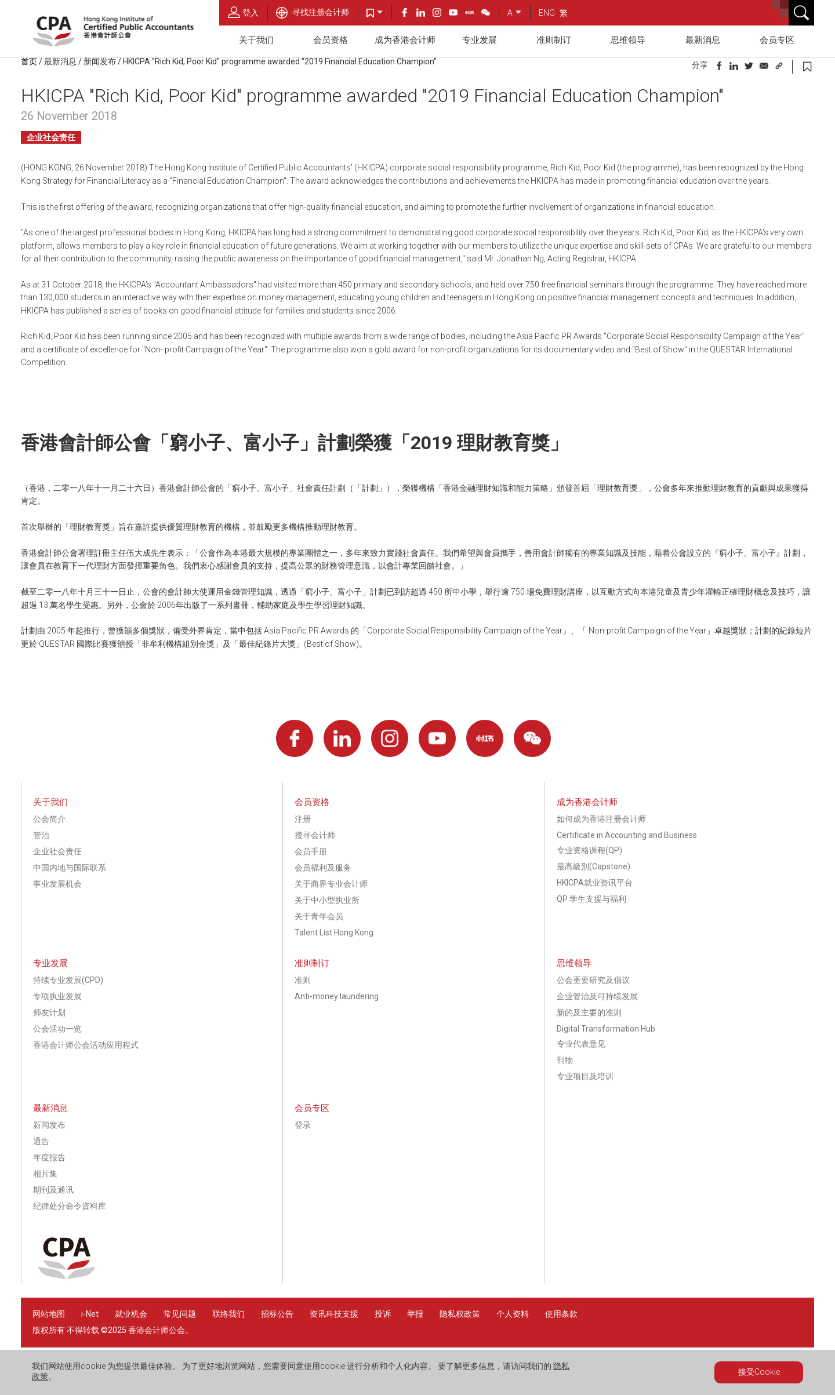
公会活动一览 (57, 1028)
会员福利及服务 (323, 867)
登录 (303, 1125)
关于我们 (256, 40)
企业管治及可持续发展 (597, 996)
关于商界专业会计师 (331, 883)
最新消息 (702, 40)
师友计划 (49, 1012)
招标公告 (277, 1313)
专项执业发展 (57, 996)
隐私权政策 (460, 1313)
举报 (415, 1313)
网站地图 (48, 1313)
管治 (41, 835)
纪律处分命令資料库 (69, 1206)
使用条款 (561, 1313)
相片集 (45, 1173)
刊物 (565, 1060)
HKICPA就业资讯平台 (595, 882)
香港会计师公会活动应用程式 (86, 1045)
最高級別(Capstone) (593, 866)
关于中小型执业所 (327, 900)
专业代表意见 (581, 1043)
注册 (303, 819)
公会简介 (49, 819)
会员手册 (311, 851)
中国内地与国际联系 (69, 867)
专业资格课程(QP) (589, 850)
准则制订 (553, 40)
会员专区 (777, 40)
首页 (29, 61)
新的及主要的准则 (589, 1012)
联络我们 (228, 1313)
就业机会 (132, 1313)
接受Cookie (759, 1371)
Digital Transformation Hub (606, 1028)
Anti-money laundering (337, 996)
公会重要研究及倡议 (593, 980)
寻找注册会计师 (312, 12)
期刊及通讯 (53, 1189)
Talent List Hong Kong (334, 932)
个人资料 (512, 1313)
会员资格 (330, 40)
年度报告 (49, 1157)
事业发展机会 (57, 883)
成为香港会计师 (405, 40)
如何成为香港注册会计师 (601, 819)
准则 (303, 980)
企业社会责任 (51, 137)
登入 (243, 12)
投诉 (383, 1313)
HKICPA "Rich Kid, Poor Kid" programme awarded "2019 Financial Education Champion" (280, 61)
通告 (41, 1141)
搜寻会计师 (315, 835)
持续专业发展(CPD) (68, 980)
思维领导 (628, 40)
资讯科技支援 (334, 1313)
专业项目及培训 (585, 1076)
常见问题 (180, 1313)
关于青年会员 (319, 916)
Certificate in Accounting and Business (627, 835)
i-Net (90, 1313)
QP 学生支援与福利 (591, 899)
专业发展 (479, 40)
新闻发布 (100, 61)
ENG (547, 12)
